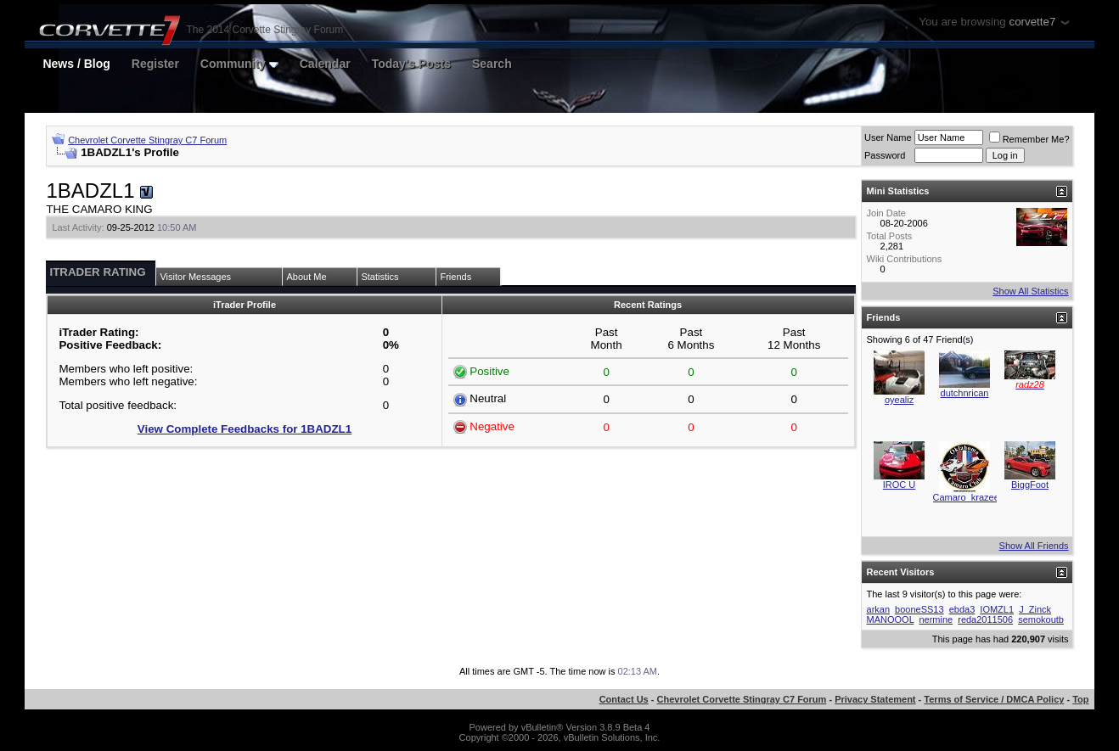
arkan (879, 609)
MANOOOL (890, 619)
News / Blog (76, 63)
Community (239, 63)
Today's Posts (411, 63)
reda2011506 (985, 619)
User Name (888, 137)
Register (155, 63)
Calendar (325, 63)
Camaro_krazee (966, 497)
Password (884, 155)
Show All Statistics (1030, 291)
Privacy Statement (875, 699)
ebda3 (962, 609)
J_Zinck (1035, 609)
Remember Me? (1029, 139)
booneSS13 (919, 609)
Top (1080, 699)
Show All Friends (1034, 546)
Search (492, 63)
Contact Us (624, 699)
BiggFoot (1030, 484)
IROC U (899, 484)
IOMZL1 (997, 609)
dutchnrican (965, 393)
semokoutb (1041, 619)
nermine (936, 619)
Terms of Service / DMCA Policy (994, 699)
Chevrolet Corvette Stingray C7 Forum (147, 140)
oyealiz (899, 400)
